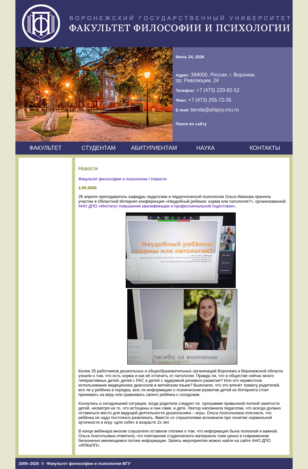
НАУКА (205, 148)
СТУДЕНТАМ (98, 148)
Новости (159, 179)
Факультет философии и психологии (112, 179)
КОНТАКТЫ (265, 148)
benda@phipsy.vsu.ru (214, 109)
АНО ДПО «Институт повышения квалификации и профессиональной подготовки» (156, 206)
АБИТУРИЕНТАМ (154, 148)
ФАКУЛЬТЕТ (45, 148)
